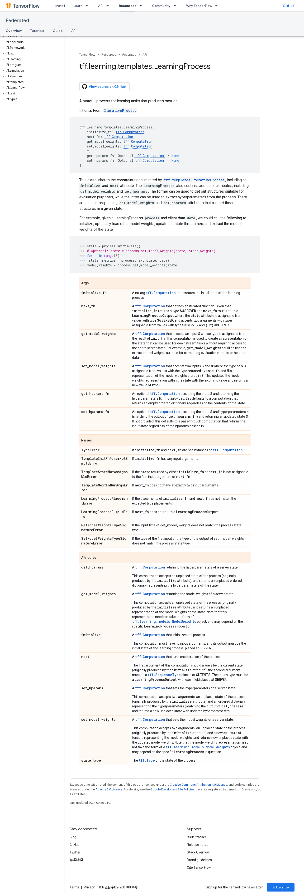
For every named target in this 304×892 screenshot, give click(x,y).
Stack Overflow (198, 852)
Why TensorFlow (199, 6)
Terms (74, 887)
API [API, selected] (73, 31)
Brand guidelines (199, 860)
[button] (31, 36)
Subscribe (280, 887)
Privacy (89, 887)
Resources (108, 54)
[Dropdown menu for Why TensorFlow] (217, 5)
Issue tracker (196, 837)
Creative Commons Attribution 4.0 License (198, 784)
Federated (17, 21)
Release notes (197, 845)
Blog (73, 837)
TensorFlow (87, 54)
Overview (14, 31)
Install (60, 6)
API (100, 6)
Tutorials (37, 31)
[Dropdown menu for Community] (176, 5)
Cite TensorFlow (199, 867)
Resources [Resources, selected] (127, 6)
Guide (58, 31)
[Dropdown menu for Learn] (88, 5)
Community (161, 6)
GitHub (288, 6)
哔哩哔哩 (76, 860)
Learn (77, 6)
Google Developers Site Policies (172, 789)
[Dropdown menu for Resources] (142, 5)
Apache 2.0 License (108, 789)
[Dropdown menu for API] (109, 5)
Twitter (75, 852)
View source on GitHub (104, 86)
